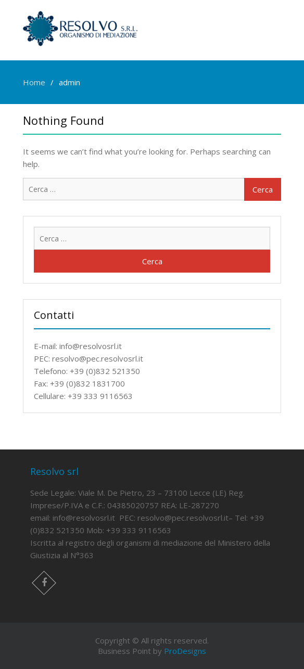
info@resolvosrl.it (84, 517)
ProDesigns (185, 651)
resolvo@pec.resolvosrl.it (183, 517)
